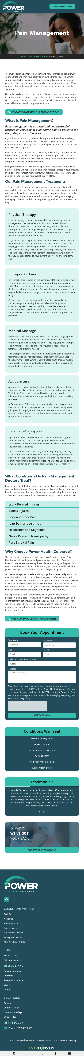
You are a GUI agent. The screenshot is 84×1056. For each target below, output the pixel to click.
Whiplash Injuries (42, 768)
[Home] (14, 1053)
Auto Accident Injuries (42, 750)
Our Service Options (38, 56)
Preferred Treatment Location (22, 659)
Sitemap (72, 1040)
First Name (13, 640)
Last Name (48, 641)
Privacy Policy (60, 1040)
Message (12, 669)
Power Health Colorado (24, 1040)
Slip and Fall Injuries (42, 762)
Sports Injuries (42, 744)
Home (23, 56)
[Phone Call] (41, 1053)
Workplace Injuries (42, 738)
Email (11, 650)
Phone (46, 650)
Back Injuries (42, 756)
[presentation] (27, 706)
